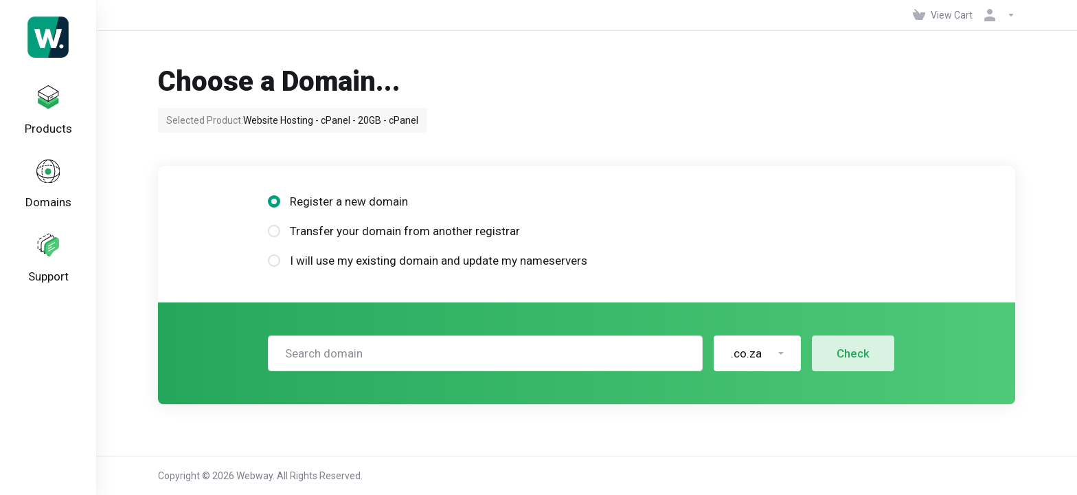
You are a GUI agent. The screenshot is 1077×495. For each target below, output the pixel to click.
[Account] (996, 15)
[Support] (48, 268)
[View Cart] (942, 15)
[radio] (274, 201)
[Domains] (48, 190)
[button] (757, 353)
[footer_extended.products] (48, 112)
